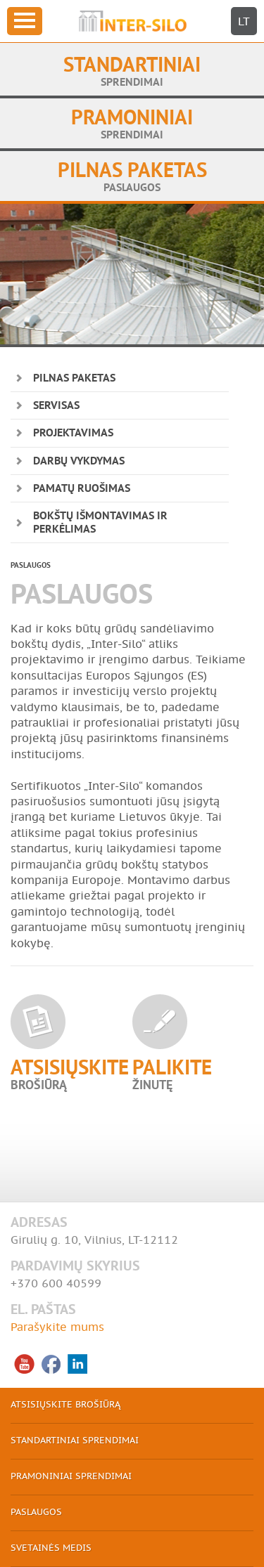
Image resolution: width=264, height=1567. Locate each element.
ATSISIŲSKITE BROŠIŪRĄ (65, 1405)
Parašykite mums (57, 1327)
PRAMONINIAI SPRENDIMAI (71, 1476)
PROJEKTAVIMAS (73, 434)
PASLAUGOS (36, 1512)
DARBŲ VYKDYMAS (79, 462)
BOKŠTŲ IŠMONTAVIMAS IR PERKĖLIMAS (100, 523)
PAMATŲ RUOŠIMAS (81, 489)
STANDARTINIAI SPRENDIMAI (75, 1441)
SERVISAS (56, 406)
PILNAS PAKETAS (74, 379)
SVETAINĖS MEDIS (51, 1548)
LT (244, 21)
